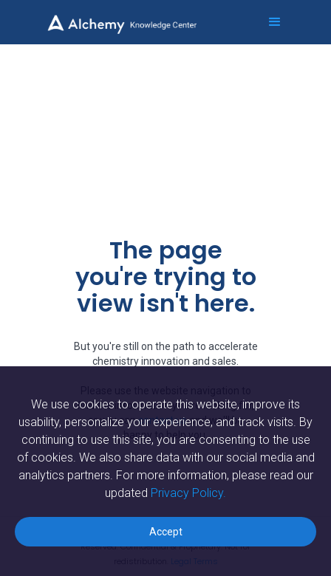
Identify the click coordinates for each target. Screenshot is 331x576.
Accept (165, 532)
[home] (130, 17)
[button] (268, 22)
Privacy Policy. (188, 493)
